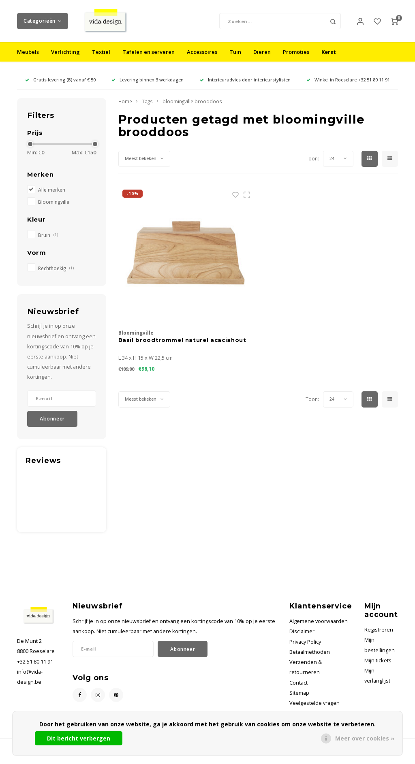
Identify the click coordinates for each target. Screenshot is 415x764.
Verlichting (65, 58)
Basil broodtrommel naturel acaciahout (182, 346)
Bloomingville (53, 208)
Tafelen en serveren (148, 58)
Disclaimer (301, 637)
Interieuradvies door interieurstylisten (245, 86)
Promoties (296, 58)
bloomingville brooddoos (192, 108)
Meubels (28, 58)
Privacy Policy (305, 647)
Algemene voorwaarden (318, 627)
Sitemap (299, 699)
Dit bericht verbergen (78, 738)
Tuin (235, 58)
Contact (298, 688)
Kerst (328, 58)
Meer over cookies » (364, 738)
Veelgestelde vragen (314, 709)
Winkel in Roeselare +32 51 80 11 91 (348, 86)
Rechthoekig (56, 274)
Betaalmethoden (309, 658)
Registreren (378, 636)
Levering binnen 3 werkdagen (147, 86)
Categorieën (43, 24)
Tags (147, 108)
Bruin (48, 241)
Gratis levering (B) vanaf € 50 (60, 86)
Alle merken (51, 195)
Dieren (262, 58)
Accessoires (202, 58)
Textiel (101, 58)
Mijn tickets (377, 666)
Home (125, 108)
